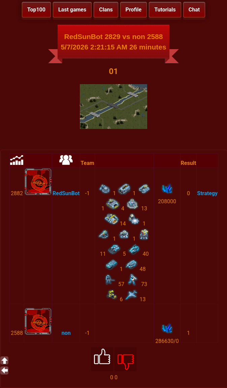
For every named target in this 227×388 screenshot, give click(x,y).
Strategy (207, 193)
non (66, 333)
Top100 (36, 9)
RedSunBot (66, 193)
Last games (72, 9)
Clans (105, 9)
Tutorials (165, 9)
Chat (194, 9)
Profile (134, 9)
